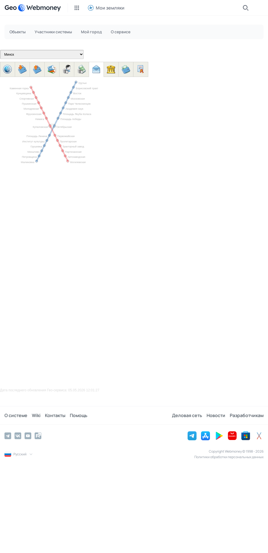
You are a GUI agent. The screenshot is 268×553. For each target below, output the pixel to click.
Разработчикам (247, 415)
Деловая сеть (187, 415)
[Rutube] (38, 435)
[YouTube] (28, 435)
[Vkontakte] (18, 435)
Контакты (55, 415)
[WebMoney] (39, 8)
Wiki (36, 415)
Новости (216, 415)
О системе (15, 415)
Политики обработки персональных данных (229, 457)
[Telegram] (7, 435)
